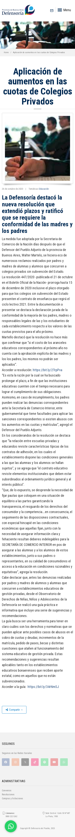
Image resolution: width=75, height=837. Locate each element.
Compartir (14, 709)
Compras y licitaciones (12, 798)
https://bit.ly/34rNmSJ (43, 687)
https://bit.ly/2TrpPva (47, 370)
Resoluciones (8, 794)
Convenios (6, 790)
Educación (44, 189)
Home (6, 52)
